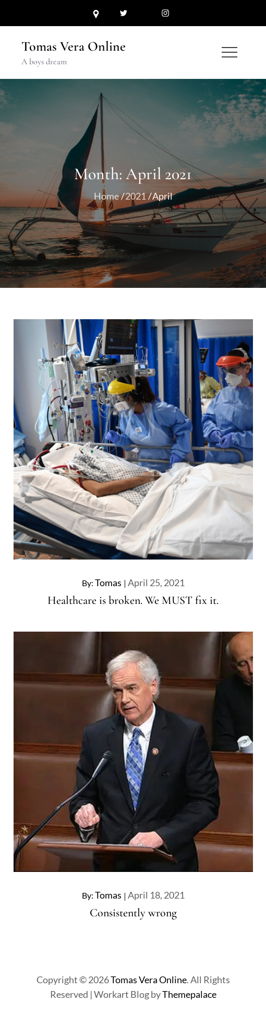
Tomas (108, 582)
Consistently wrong (133, 912)
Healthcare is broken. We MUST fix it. (133, 600)
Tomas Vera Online (73, 46)
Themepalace (189, 994)
